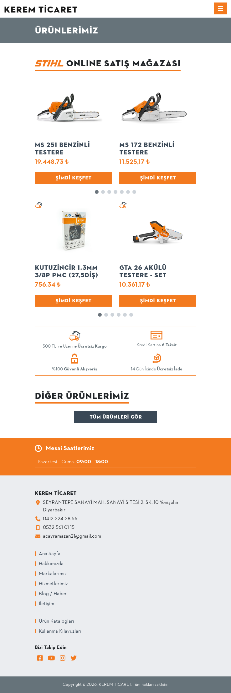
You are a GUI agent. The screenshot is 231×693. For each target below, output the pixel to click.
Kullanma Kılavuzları (60, 631)
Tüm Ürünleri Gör (116, 417)
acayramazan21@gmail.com (72, 536)
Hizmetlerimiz (53, 583)
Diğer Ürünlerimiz (82, 395)
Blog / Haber (53, 593)
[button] (97, 192)
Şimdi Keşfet (73, 178)
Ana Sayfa (49, 553)
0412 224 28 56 (60, 518)
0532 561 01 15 (58, 527)
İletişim (46, 603)
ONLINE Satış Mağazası (108, 63)
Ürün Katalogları (56, 621)
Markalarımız (53, 573)
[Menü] (220, 8)
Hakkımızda (51, 563)
